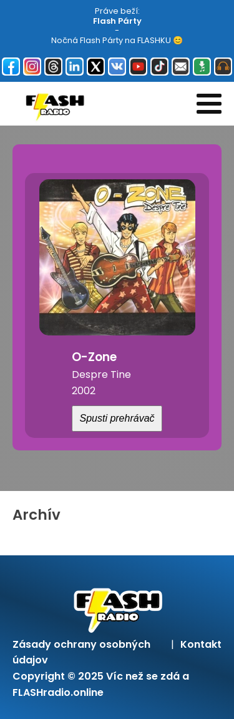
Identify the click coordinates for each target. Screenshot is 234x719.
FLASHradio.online (58, 692)
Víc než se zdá (143, 676)
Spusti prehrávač (116, 418)
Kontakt (201, 644)
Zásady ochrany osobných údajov (81, 652)
